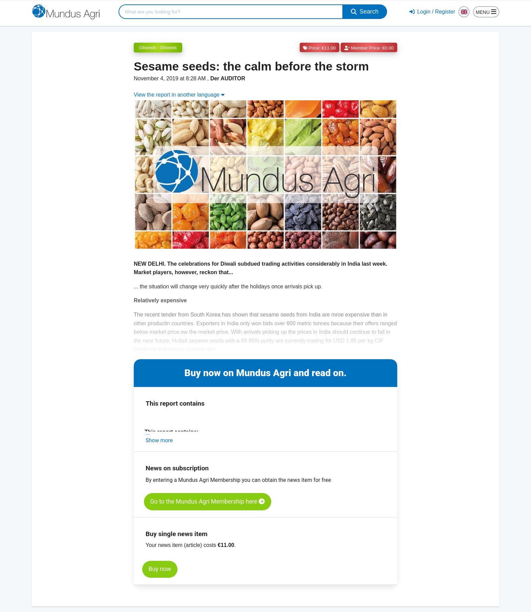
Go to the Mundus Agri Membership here (207, 501)
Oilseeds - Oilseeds (158, 47)
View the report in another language (179, 95)
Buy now (160, 569)
